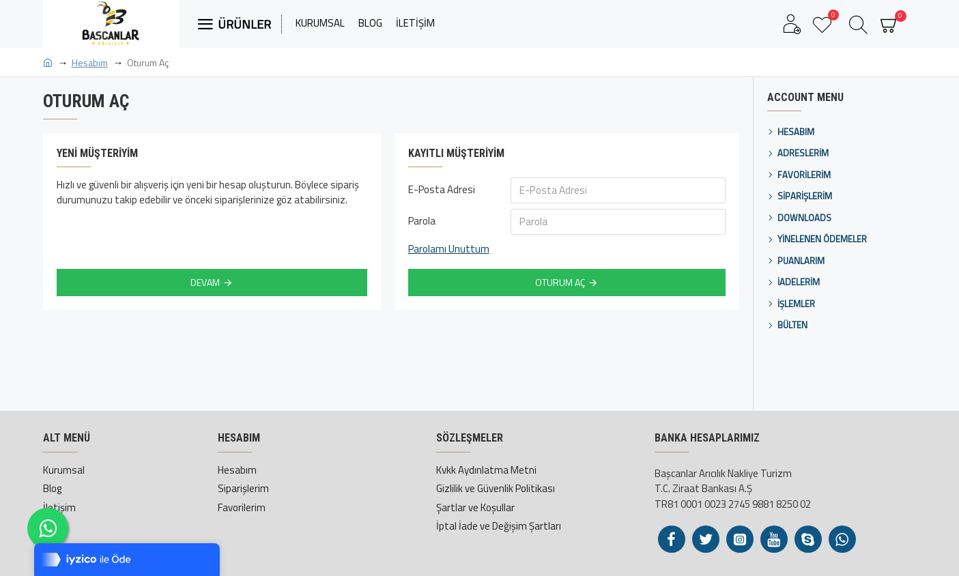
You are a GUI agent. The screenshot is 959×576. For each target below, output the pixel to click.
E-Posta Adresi (441, 189)
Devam (205, 282)
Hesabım (90, 62)
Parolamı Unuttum (448, 249)
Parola (421, 221)
